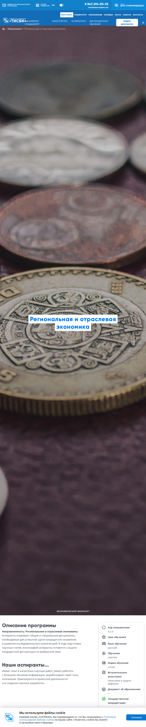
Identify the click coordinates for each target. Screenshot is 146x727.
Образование (95, 15)
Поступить (66, 15)
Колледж (108, 15)
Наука (118, 15)
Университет (80, 15)
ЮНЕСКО (127, 15)
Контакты (138, 15)
